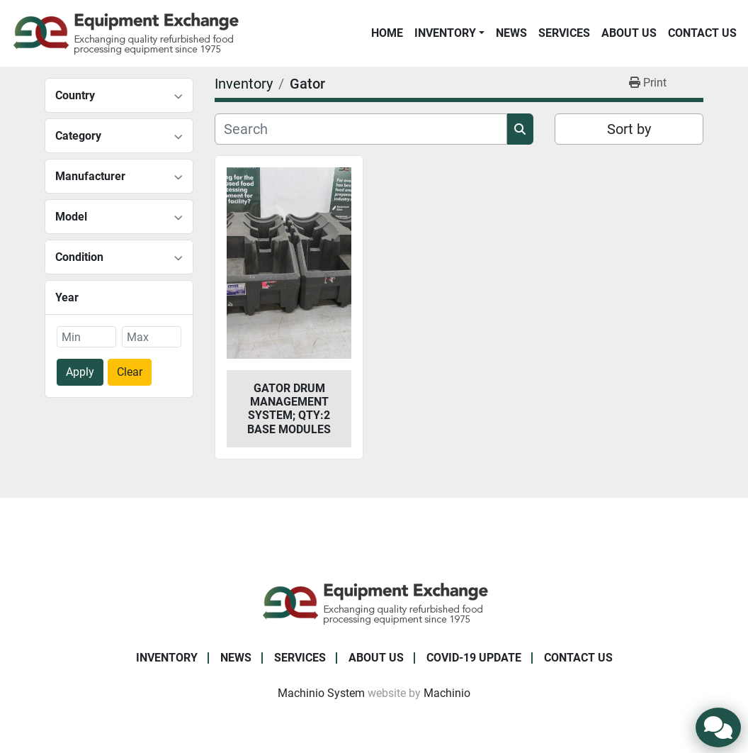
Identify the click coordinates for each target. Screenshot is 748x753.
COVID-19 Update (473, 657)
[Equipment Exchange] (374, 602)
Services (564, 33)
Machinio (447, 693)
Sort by (629, 129)
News (511, 33)
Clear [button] (129, 372)
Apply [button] (80, 372)
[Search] (361, 129)
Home (387, 33)
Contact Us (702, 33)
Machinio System (321, 693)
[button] (449, 33)
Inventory (445, 33)
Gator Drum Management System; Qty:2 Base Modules (289, 408)
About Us (629, 33)
